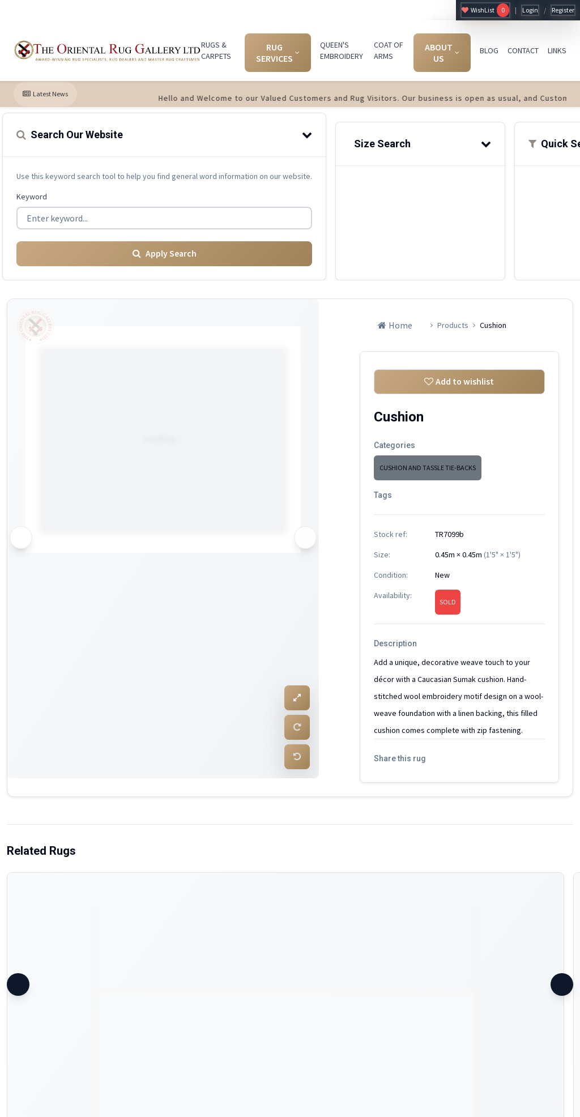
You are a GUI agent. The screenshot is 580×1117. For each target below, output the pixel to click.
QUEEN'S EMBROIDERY (341, 50)
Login (530, 10)
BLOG (489, 50)
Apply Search (164, 253)
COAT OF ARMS (388, 50)
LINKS (557, 50)
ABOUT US (442, 52)
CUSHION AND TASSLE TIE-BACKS (427, 467)
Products (452, 324)
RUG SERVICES (278, 52)
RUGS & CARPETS (216, 50)
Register (563, 10)
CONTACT (523, 50)
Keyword (31, 196)
